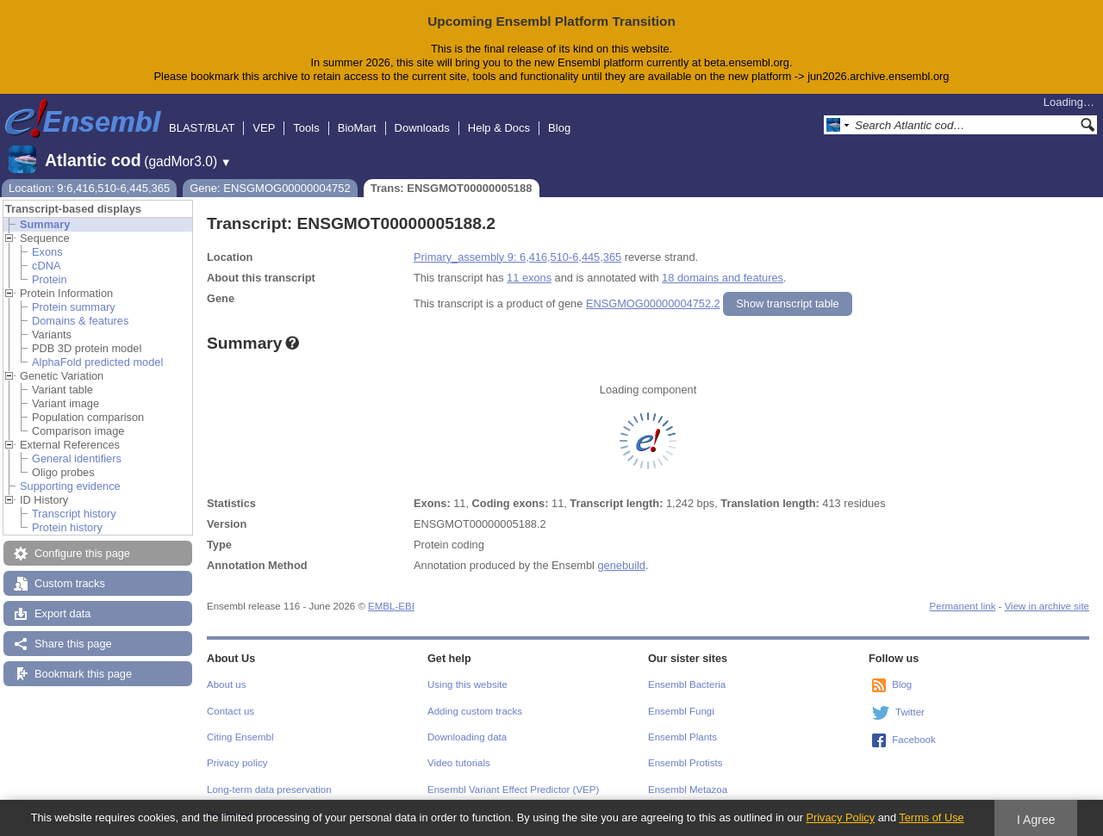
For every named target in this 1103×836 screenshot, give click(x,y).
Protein (49, 279)
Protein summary (73, 306)
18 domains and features (722, 277)
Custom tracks (69, 583)
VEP (263, 127)
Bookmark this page (83, 673)
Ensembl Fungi (681, 711)
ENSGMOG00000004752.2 (653, 303)
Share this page (73, 643)
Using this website (467, 684)
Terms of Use (931, 817)
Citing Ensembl (240, 737)
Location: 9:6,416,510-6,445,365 (89, 188)
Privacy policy (237, 763)
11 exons (529, 277)
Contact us (230, 711)
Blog (559, 127)
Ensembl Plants (682, 737)
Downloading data (467, 737)
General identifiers (77, 458)
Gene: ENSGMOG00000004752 (270, 188)
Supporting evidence (70, 486)
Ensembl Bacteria (687, 684)
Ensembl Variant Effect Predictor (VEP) (513, 789)
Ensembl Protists (685, 763)
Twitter (910, 712)
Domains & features (80, 320)
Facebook (914, 739)
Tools (306, 127)
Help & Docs (499, 127)
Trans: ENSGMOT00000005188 (452, 188)
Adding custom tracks (474, 711)
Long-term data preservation (269, 789)
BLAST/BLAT (201, 127)
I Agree (1036, 820)
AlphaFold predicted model (97, 362)
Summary (45, 224)
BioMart (357, 127)
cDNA (46, 265)
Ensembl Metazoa (687, 789)
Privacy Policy (840, 817)
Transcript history (74, 513)
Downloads (422, 127)
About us (226, 684)
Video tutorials (458, 763)
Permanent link (963, 606)
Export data (62, 613)
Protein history (67, 527)
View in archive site (1047, 606)
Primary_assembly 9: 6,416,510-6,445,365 (517, 257)
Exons (47, 251)
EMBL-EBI (391, 606)
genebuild (621, 565)
